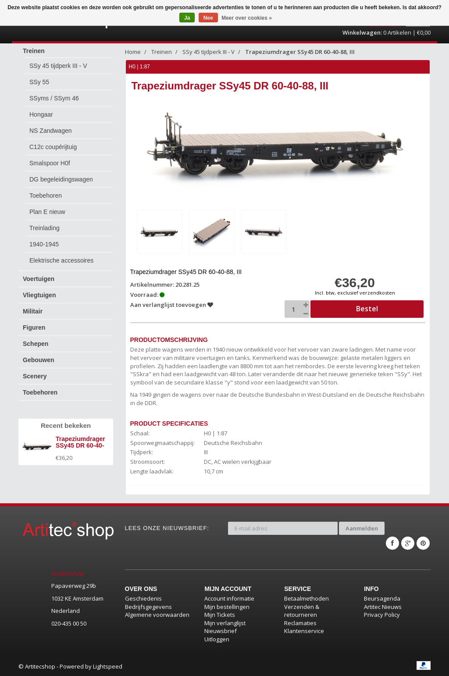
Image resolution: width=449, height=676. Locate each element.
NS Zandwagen (50, 130)
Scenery (34, 376)
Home (133, 52)
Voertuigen (38, 278)
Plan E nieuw (47, 211)
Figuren (34, 327)
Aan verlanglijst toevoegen (171, 305)
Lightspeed (107, 666)
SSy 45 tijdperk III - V (58, 65)
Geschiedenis (143, 598)
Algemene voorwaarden (157, 615)
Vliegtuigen (39, 295)
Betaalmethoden (306, 598)
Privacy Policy (382, 615)
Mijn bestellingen (226, 607)
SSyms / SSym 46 (54, 98)
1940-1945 (44, 244)
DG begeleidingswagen (61, 179)
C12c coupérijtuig (53, 146)
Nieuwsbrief (220, 631)
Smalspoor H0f (49, 163)
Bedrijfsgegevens (148, 607)
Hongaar (41, 114)
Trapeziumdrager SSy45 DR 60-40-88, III (300, 52)
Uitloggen (216, 639)
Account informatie (229, 598)
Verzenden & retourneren (301, 611)
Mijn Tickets (219, 615)
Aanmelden (362, 528)
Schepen (35, 343)
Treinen (34, 50)
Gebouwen (38, 359)
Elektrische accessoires (61, 260)
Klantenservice (304, 631)
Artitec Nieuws (383, 607)
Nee (208, 18)
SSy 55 (39, 81)
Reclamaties (300, 623)
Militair (33, 311)
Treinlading (44, 227)
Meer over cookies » (246, 18)
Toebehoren (45, 195)
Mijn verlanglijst (225, 623)
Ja (187, 18)
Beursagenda (382, 598)
